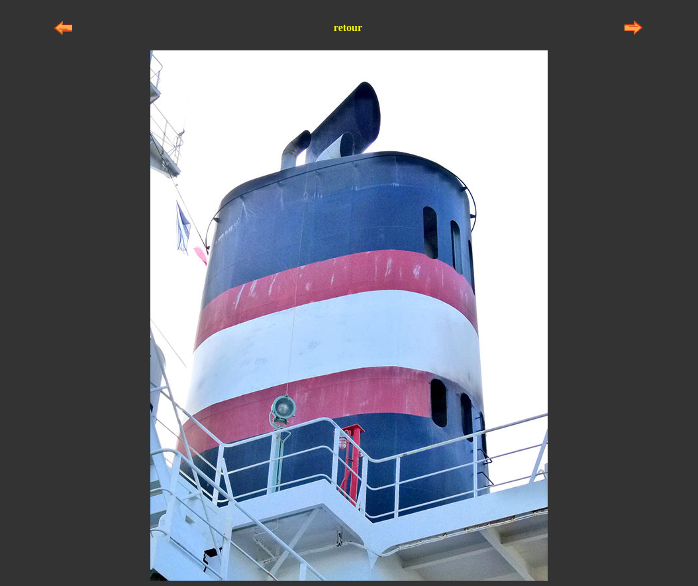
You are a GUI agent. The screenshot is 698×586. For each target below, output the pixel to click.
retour (348, 27)
